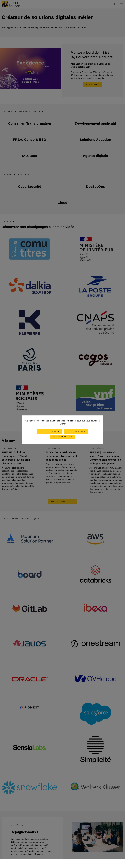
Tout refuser (76, 431)
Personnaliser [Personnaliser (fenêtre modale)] (62, 437)
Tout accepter (50, 431)
